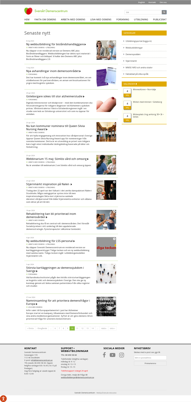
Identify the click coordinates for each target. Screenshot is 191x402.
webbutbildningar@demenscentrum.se (77, 377)
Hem (26, 19)
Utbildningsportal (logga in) (139, 41)
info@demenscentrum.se (42, 360)
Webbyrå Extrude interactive (106, 393)
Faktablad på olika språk (137, 74)
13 (88, 328)
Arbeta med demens (73, 19)
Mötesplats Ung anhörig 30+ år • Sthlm (148, 115)
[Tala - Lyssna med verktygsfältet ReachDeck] (3, 398)
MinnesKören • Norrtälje (144, 89)
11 (77, 328)
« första (30, 328)
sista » (112, 328)
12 (82, 328)
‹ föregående (42, 328)
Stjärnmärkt (131, 61)
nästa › (104, 328)
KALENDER (129, 83)
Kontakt (152, 2)
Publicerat (160, 19)
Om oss (163, 2)
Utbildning (141, 19)
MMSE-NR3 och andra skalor (139, 67)
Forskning (122, 19)
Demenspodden (133, 54)
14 (93, 328)
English (141, 2)
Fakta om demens (45, 19)
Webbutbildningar (134, 47)
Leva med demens (100, 19)
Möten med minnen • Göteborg (147, 102)
